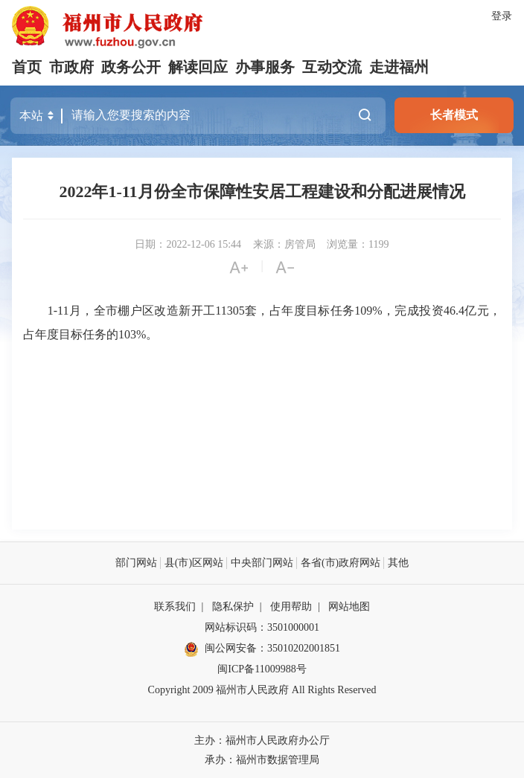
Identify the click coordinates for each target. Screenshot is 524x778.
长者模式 (454, 115)
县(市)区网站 (193, 562)
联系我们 (175, 605)
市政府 (71, 67)
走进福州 (399, 67)
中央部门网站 (262, 562)
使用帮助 (291, 605)
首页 (27, 67)
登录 (501, 16)
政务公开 (131, 67)
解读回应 (198, 67)
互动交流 (332, 67)
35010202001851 (303, 647)
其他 (398, 562)
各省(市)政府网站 (340, 562)
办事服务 (265, 67)
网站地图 (349, 605)
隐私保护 (233, 605)
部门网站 (136, 562)
